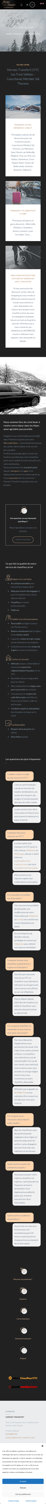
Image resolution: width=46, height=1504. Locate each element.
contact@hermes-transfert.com (20, 1437)
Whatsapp (19, 854)
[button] (42, 1446)
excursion (13, 478)
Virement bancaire (23, 1338)
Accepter (23, 1481)
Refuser (23, 1488)
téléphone (31, 850)
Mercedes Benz (11, 443)
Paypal (23, 1358)
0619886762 (20, 1092)
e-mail (19, 919)
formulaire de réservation (26, 868)
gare (26, 471)
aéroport (15, 471)
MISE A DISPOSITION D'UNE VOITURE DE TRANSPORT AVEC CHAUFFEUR (23, 278)
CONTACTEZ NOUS (23, 540)
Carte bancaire (23, 1319)
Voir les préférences (23, 1494)
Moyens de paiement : (23, 1279)
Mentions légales (13, 1501)
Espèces (23, 1299)
